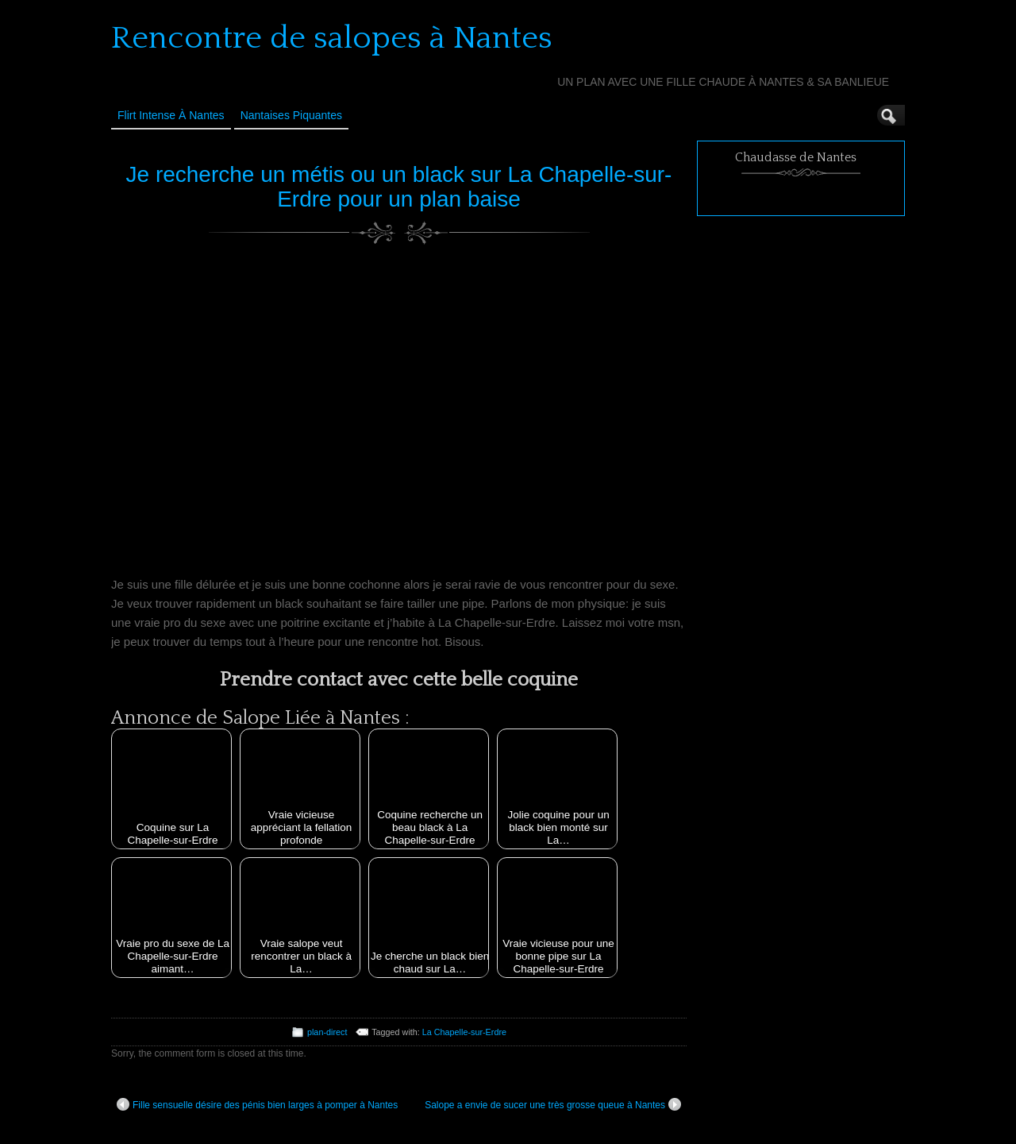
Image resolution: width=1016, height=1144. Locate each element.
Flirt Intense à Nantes (171, 115)
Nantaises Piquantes (291, 115)
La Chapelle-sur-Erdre (464, 1032)
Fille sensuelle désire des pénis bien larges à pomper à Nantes (257, 1104)
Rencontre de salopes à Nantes (331, 38)
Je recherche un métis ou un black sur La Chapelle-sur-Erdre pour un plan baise (399, 186)
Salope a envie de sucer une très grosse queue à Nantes (553, 1104)
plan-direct (327, 1032)
